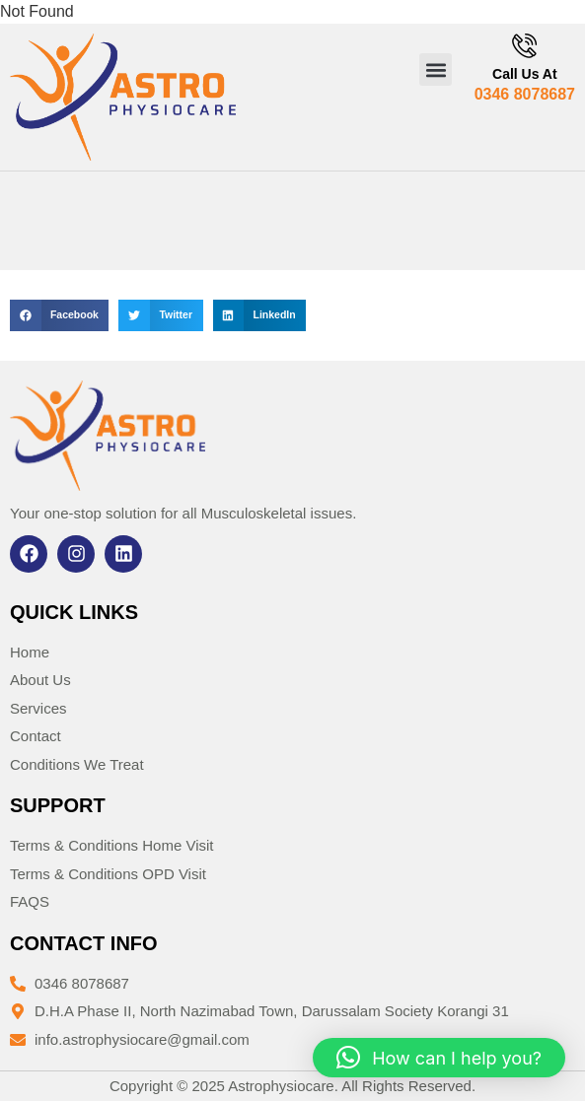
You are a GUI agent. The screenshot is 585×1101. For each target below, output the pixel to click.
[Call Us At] (524, 46)
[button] (435, 69)
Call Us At (524, 74)
